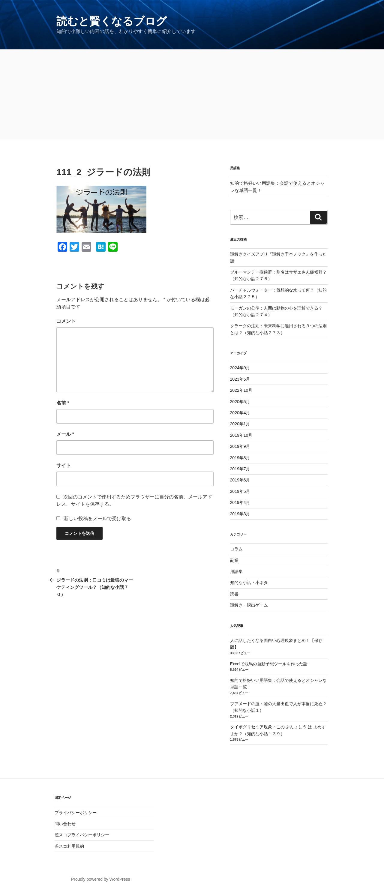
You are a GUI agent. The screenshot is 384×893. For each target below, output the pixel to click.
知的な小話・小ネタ (249, 582)
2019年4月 (240, 502)
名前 (62, 403)
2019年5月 (240, 491)
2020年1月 (240, 423)
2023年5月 (240, 379)
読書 (234, 594)
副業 (234, 560)
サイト (63, 465)
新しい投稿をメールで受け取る (97, 518)
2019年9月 (240, 446)
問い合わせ (65, 823)
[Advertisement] (192, 94)
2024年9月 (240, 367)
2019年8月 (240, 457)
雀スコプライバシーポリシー (82, 834)
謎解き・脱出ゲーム (249, 605)
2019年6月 (240, 480)
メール (65, 434)
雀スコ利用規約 (69, 846)
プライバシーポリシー (76, 812)
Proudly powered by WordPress (100, 879)
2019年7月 (240, 468)
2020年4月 (240, 412)
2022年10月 (241, 390)
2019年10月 (241, 435)
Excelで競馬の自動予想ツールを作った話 (269, 663)
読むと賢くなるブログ (111, 21)
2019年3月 (240, 513)
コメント (66, 321)
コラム (236, 549)
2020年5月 (240, 401)
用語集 (236, 571)
